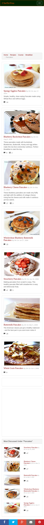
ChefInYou (8, 3)
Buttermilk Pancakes (12, 325)
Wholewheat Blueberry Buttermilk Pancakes (18, 239)
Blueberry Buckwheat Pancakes (17, 137)
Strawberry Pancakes (12, 279)
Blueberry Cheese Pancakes (15, 187)
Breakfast (28, 55)
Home (6, 55)
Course (20, 55)
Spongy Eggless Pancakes (15, 91)
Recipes (13, 55)
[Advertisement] (22, 29)
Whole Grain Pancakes (13, 368)
